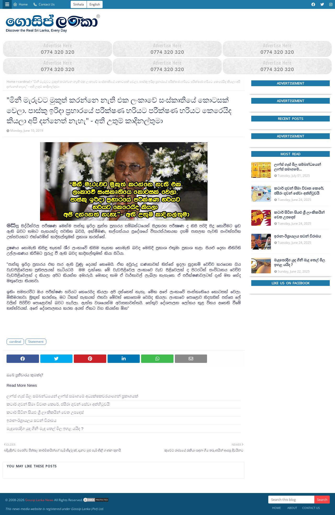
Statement (35, 341)
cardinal (24, 81)
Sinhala (78, 4)
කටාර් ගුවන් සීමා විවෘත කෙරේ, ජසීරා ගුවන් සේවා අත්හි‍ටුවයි (58, 404)
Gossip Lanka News (39, 500)
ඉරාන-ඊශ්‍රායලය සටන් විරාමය (32, 420)
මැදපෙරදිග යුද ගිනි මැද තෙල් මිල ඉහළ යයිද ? (45, 428)
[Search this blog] (291, 499)
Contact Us (44, 4)
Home (20, 4)
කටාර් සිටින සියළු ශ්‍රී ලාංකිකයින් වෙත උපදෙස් (45, 412)
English (95, 4)
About (292, 508)
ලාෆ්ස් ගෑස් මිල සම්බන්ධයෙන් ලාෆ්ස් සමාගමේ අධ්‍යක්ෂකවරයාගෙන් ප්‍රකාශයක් (72, 396)
